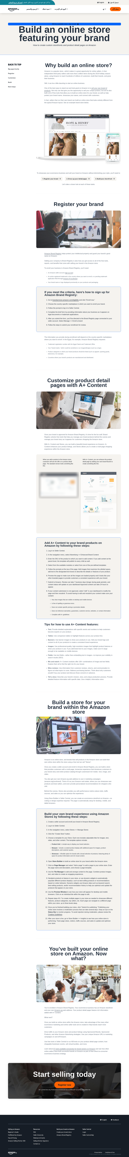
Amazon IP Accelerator (70, 278)
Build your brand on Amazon (65, 1129)
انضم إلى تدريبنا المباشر (16, 2)
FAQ (34, 1132)
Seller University (38, 1135)
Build (10, 82)
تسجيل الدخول (114, 2)
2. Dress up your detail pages (77, 179)
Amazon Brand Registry (52, 253)
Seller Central (87, 1129)
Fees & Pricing (12, 1138)
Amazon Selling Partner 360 (16, 1141)
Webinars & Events (39, 1138)
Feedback (116, 1120)
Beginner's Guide (13, 1132)
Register (11, 73)
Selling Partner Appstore (41, 1141)
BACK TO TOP (14, 64)
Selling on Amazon (14, 1129)
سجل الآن (115, 9)
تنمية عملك (46, 9)
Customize (12, 78)
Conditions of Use (109, 1152)
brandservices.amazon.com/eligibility (66, 300)
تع (103, 9)
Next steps (12, 87)
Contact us (36, 1144)
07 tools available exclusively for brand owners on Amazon (74, 1049)
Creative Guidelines (55, 914)
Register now (64, 1084)
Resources (36, 1129)
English (101, 2)
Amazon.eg (58, 1010)
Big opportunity (13, 69)
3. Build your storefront (103, 179)
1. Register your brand (50, 179)
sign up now (69, 273)
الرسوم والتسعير (31, 9)
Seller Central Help (88, 1135)
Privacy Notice (98, 1152)
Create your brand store (64, 1132)
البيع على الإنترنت (60, 9)
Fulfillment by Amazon (15, 1135)
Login (84, 1132)
